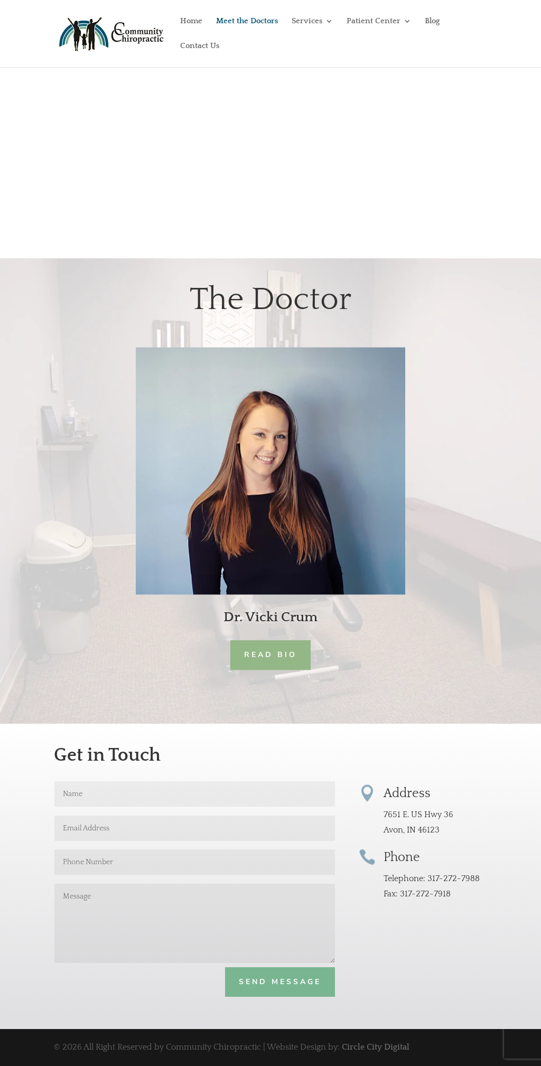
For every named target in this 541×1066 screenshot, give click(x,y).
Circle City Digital (375, 1047)
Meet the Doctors (247, 21)
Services (307, 21)
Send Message (280, 982)
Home (191, 21)
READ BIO (270, 655)
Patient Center (373, 21)
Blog (432, 21)
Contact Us (199, 46)
